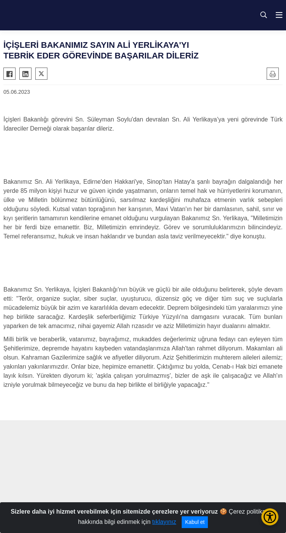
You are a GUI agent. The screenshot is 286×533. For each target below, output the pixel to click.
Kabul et (194, 522)
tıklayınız (164, 522)
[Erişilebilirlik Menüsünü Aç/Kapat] (269, 516)
